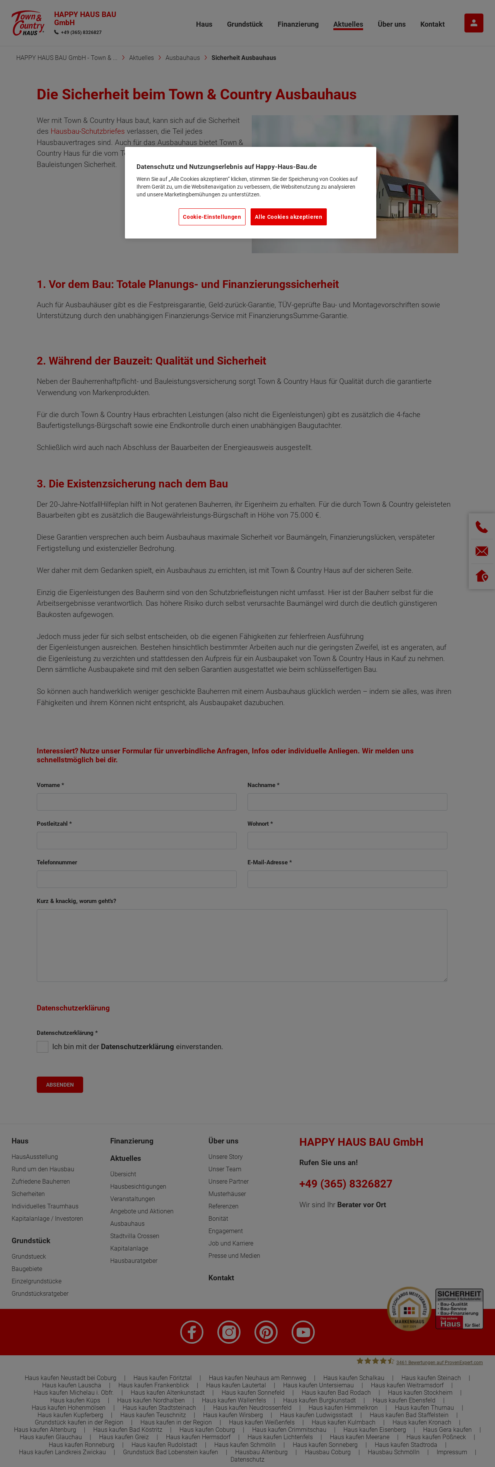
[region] (250, 193)
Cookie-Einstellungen (212, 217)
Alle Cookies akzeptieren (288, 217)
